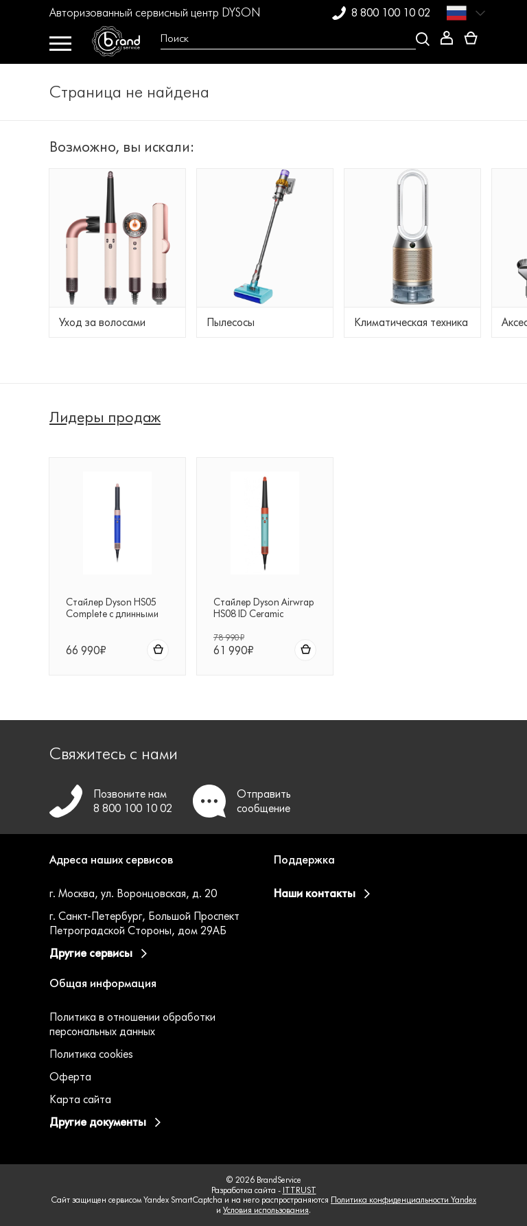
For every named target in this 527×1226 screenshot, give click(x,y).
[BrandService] (121, 44)
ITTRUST (299, 1190)
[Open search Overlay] (290, 39)
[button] (151, 868)
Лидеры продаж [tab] (105, 417)
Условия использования (266, 1210)
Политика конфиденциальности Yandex (403, 1199)
